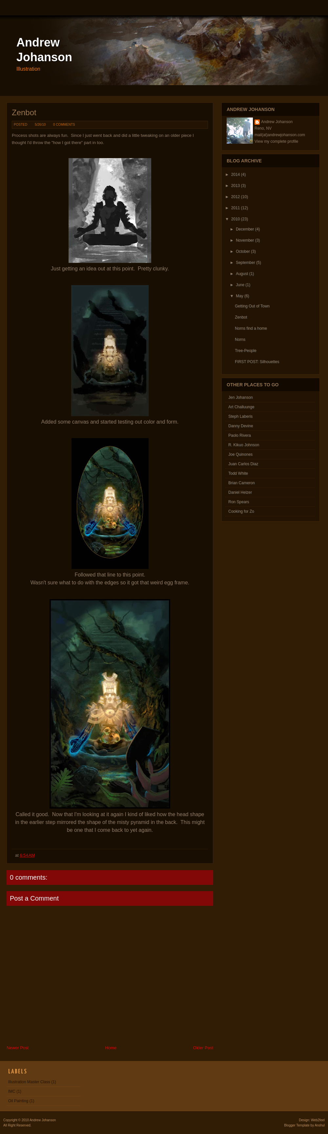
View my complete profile (276, 141)
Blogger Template (297, 1125)
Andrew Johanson (277, 121)
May (239, 296)
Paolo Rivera (239, 435)
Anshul (320, 1125)
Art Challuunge (241, 407)
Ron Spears (238, 502)
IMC (11, 1091)
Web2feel (318, 1120)
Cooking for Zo (241, 511)
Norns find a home (251, 328)
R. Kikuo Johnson (243, 445)
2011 (235, 208)
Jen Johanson (240, 397)
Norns (240, 339)
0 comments (64, 124)
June (240, 285)
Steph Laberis (240, 416)
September (245, 262)
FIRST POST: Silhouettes (257, 361)
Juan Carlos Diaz (243, 464)
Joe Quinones (240, 454)
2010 (235, 219)
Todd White (238, 473)
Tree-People (245, 350)
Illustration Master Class (29, 1082)
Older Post (203, 1047)
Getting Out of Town (252, 306)
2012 (235, 196)
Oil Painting (18, 1101)
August (242, 273)
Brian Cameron (241, 483)
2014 (235, 174)
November (245, 240)
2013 (235, 185)
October (243, 251)
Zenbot (24, 112)
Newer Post (18, 1047)
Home (111, 1047)
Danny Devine (240, 426)
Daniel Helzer (240, 492)
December (245, 229)
